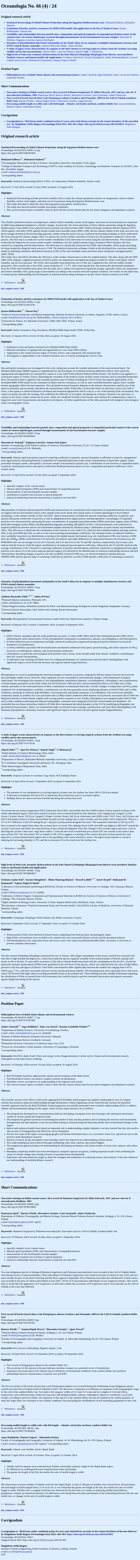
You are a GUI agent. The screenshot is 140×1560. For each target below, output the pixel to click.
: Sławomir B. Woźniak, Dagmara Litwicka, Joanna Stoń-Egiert (71, 37)
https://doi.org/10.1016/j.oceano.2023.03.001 (89, 1534)
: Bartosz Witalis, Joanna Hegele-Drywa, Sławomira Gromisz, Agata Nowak (71, 99)
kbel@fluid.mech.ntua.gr (21, 317)
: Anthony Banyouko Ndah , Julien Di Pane (72, 44)
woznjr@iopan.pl (17, 448)
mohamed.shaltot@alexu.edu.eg (24, 172)
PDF (3, 1554)
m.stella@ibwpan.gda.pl (20, 1551)
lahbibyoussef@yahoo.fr (21, 892)
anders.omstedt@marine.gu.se (23, 1033)
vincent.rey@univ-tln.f (62, 317)
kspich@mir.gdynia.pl (19, 1222)
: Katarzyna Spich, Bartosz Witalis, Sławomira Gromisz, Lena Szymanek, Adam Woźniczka (71, 93)
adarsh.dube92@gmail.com (22, 756)
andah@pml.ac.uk (18, 602)
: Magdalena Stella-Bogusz (72, 124)
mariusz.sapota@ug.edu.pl (21, 1443)
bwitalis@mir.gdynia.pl (20, 1335)
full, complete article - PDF (12, 288)
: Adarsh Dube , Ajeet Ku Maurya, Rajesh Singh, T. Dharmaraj (72, 50)
